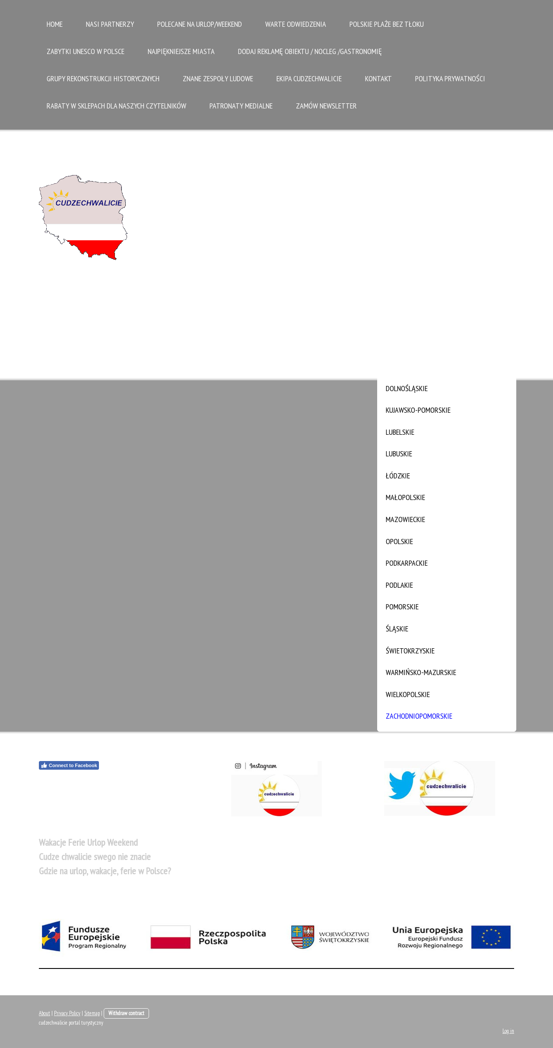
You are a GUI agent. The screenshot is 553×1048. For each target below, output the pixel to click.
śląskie (397, 629)
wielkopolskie (408, 694)
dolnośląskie (407, 388)
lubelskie (400, 432)
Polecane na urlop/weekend (199, 24)
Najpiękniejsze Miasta (181, 51)
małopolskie (405, 497)
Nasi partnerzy (110, 24)
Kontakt (378, 78)
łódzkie (398, 476)
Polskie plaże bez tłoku (387, 24)
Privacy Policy (67, 1013)
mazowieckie (405, 519)
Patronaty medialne (241, 106)
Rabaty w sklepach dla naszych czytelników (116, 106)
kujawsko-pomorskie (418, 410)
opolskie (399, 541)
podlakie (399, 585)
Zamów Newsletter (326, 106)
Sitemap (92, 1013)
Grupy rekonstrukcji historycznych (103, 78)
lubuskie (399, 454)
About (44, 1013)
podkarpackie (407, 563)
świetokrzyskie (410, 651)
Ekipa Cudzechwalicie (309, 78)
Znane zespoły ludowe (218, 78)
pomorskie (402, 607)
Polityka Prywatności (450, 78)
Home (55, 24)
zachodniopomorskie (419, 716)
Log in (508, 1031)
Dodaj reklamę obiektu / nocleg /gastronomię (310, 51)
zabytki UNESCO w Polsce (85, 51)
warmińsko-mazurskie (421, 672)
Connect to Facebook (69, 765)
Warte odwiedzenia (295, 24)
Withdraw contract (126, 1013)
